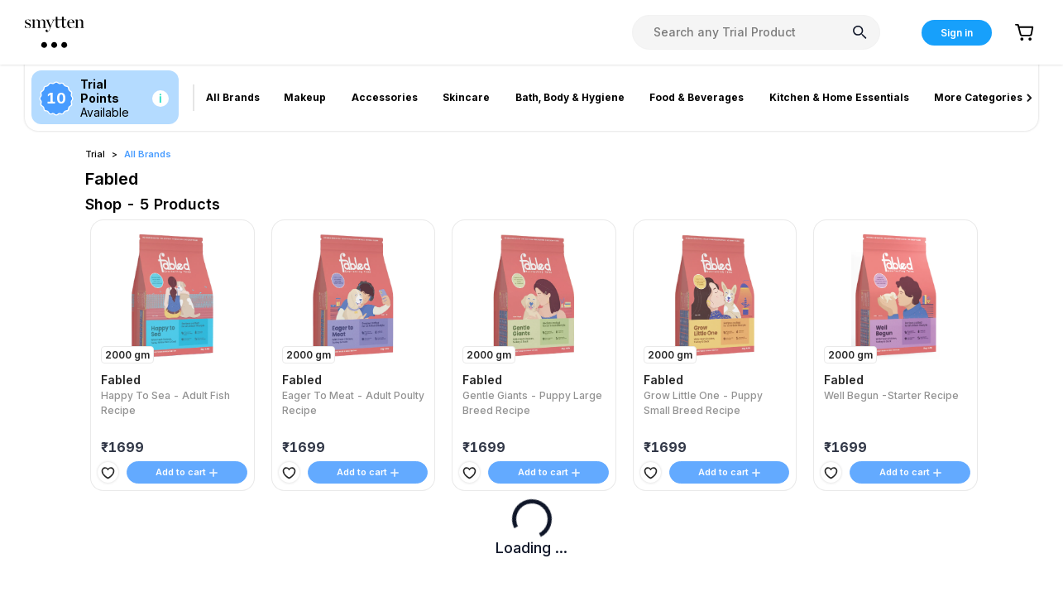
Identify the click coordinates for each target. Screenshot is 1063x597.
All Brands (147, 154)
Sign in (957, 32)
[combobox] (756, 32)
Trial (95, 154)
